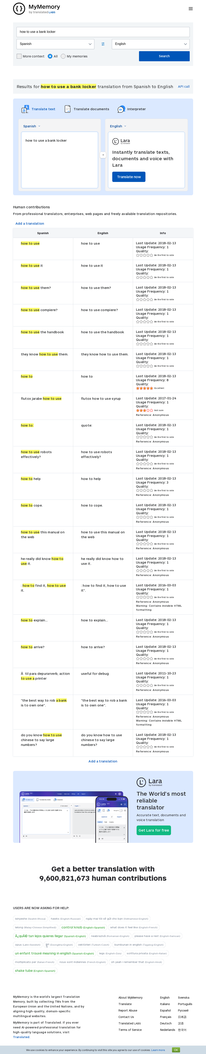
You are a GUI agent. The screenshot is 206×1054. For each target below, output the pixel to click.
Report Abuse (127, 1010)
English (165, 997)
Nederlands (167, 1029)
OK (176, 1050)
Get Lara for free (154, 830)
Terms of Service (130, 1029)
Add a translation (29, 223)
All (53, 56)
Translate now (129, 176)
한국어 (182, 1029)
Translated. (21, 1037)
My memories (74, 56)
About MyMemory (130, 997)
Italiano (165, 1004)
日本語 (182, 1017)
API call (184, 86)
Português (185, 1004)
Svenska (183, 997)
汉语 (181, 1023)
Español (165, 1010)
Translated (129, 1023)
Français (165, 1017)
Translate (125, 1004)
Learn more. (158, 1050)
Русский (183, 1010)
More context (30, 56)
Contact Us (126, 1017)
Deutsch (166, 1023)
